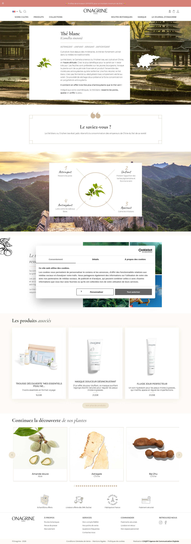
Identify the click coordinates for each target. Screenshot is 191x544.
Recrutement (49, 529)
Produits (39, 17)
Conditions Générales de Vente (78, 541)
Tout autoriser (133, 292)
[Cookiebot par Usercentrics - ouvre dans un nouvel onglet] (140, 251)
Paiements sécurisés (129, 522)
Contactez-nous (88, 533)
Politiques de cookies (116, 541)
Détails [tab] (95, 259)
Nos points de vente (90, 525)
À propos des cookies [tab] (135, 259)
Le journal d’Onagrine (164, 17)
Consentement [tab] (56, 259)
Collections (55, 17)
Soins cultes (21, 17)
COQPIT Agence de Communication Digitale (160, 541)
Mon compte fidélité (90, 522)
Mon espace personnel (130, 529)
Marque (142, 17)
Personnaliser (91, 291)
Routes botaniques (121, 17)
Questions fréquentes (91, 529)
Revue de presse (50, 525)
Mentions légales (99, 541)
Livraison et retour (128, 525)
